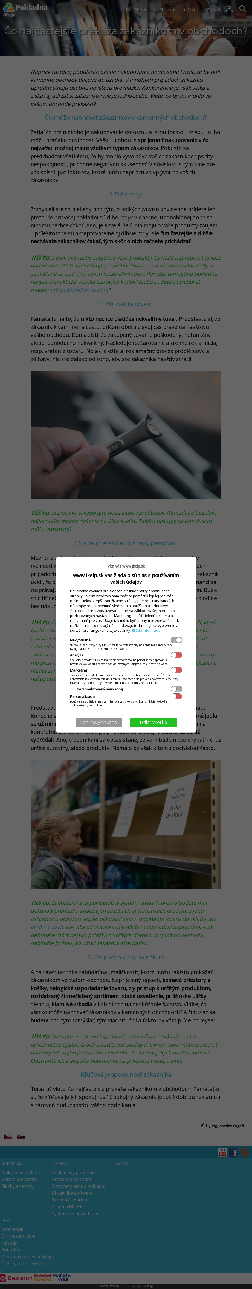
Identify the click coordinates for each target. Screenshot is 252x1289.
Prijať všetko (153, 722)
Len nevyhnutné (98, 722)
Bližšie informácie (146, 630)
